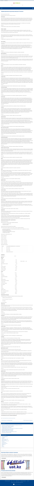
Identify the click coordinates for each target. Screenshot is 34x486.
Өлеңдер (3, 446)
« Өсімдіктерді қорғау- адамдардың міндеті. (6, 420)
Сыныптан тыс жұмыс (4, 443)
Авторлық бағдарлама (5, 436)
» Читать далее (4, 458)
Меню (2, 8)
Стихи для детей (4, 442)
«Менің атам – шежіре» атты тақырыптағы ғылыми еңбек (9, 431)
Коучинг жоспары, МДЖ (5, 439)
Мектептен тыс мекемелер (5, 440)
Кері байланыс (6, 0)
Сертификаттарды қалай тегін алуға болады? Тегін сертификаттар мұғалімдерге (12, 428)
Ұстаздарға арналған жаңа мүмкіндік (6, 427)
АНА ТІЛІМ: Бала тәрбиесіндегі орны (6, 432)
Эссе (2, 445)
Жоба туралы (1, 0)
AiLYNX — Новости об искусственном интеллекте (18, 484)
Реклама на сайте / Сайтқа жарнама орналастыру (17, 482)
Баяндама (3, 438)
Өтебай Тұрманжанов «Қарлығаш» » (28, 420)
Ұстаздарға (3, 437)
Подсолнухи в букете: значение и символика (7, 426)
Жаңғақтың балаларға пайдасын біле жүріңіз (8, 429)
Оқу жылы (3, 441)
